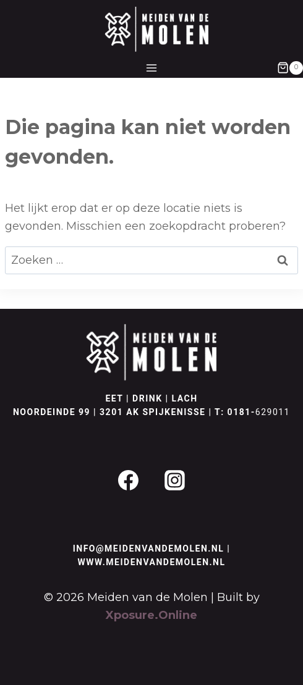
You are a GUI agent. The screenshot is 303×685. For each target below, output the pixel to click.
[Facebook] (128, 480)
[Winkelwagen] (290, 68)
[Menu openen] (151, 67)
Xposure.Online (151, 615)
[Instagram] (175, 480)
